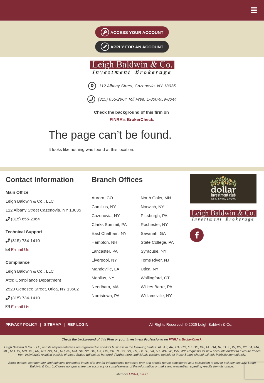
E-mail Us (20, 249)
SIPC (144, 374)
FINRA (133, 374)
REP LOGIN (78, 324)
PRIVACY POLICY (21, 324)
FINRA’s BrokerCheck (131, 119)
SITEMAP (52, 324)
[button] (254, 10)
